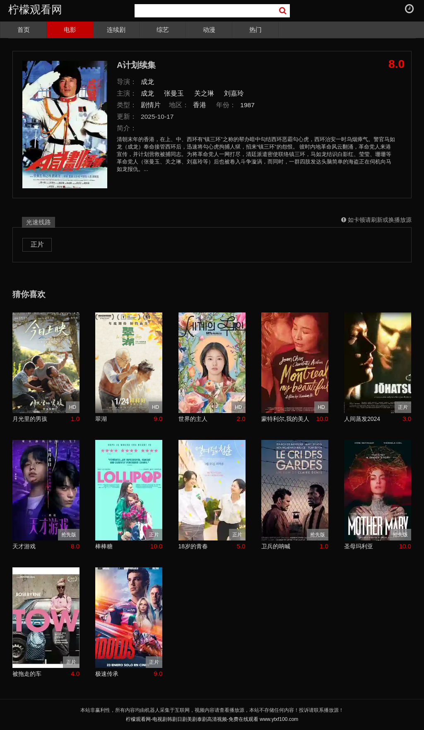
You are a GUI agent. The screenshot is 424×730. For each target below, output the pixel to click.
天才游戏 (24, 546)
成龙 (147, 81)
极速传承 (106, 673)
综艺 (163, 29)
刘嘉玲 (234, 93)
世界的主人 (192, 418)
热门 (255, 29)
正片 (37, 244)
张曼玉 (174, 93)
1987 (247, 104)
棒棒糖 (104, 546)
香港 (199, 104)
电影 (70, 29)
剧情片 (151, 104)
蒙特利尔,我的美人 (285, 418)
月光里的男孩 (29, 418)
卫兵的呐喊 (275, 546)
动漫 (209, 29)
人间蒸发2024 (362, 418)
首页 (23, 29)
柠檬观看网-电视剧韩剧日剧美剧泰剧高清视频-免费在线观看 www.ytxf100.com (212, 719)
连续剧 (116, 29)
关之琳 (204, 93)
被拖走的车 (26, 673)
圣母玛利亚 (358, 546)
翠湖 (101, 418)
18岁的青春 (193, 546)
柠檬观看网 (35, 9)
